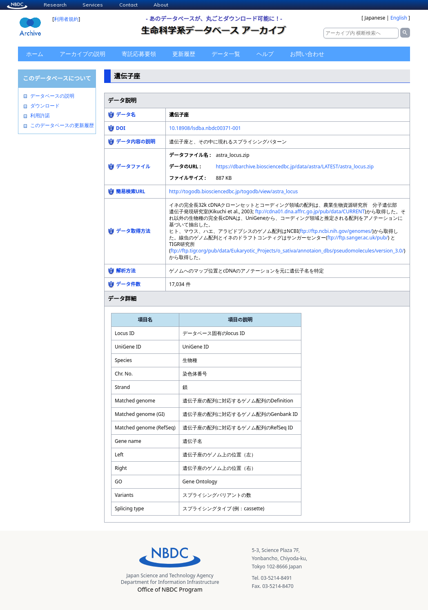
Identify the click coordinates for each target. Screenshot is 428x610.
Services (92, 5)
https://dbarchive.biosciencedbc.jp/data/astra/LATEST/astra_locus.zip (294, 166)
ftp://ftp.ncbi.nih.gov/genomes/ (336, 231)
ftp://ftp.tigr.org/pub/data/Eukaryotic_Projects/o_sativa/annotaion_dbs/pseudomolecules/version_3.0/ (287, 250)
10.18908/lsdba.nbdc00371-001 (205, 128)
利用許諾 (40, 115)
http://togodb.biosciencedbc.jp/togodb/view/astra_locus (233, 191)
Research (55, 5)
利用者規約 (66, 19)
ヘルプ (265, 54)
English (398, 17)
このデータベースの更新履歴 (62, 125)
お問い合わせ (307, 54)
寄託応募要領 (139, 54)
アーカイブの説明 (82, 54)
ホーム (34, 54)
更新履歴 (183, 54)
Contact (128, 5)
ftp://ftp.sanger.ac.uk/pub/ (358, 237)
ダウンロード (45, 106)
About (161, 5)
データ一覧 (226, 54)
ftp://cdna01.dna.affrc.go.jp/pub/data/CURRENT (310, 211)
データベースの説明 (52, 96)
